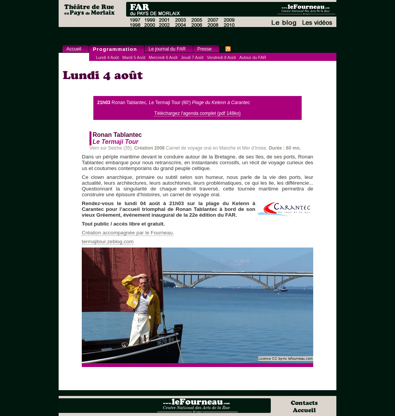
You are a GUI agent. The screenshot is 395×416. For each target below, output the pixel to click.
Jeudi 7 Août (192, 57)
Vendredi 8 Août (221, 57)
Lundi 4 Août (107, 57)
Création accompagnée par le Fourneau (127, 233)
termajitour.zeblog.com (107, 241)
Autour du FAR (252, 57)
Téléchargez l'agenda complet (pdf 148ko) (197, 113)
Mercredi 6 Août (163, 57)
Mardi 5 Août (133, 57)
